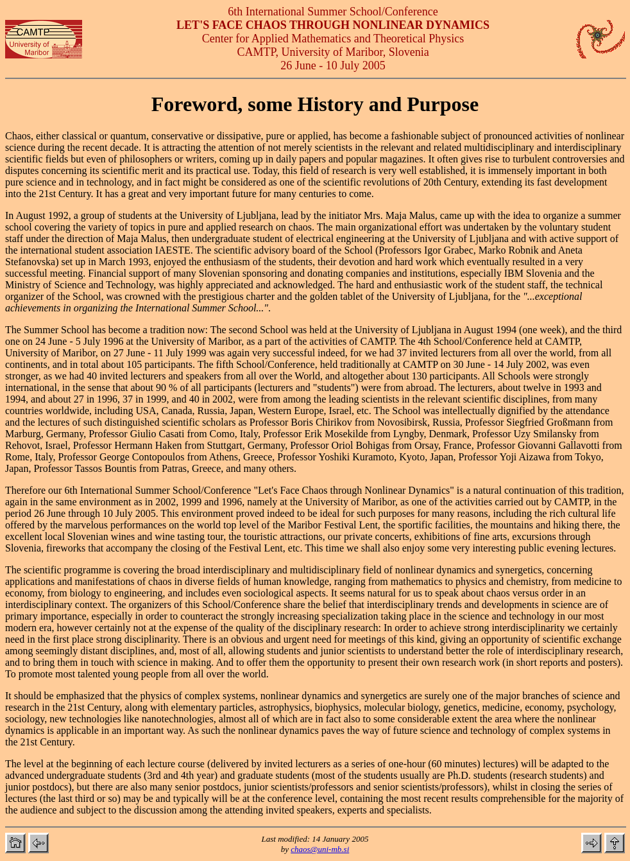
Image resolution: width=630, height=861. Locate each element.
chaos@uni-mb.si (320, 849)
